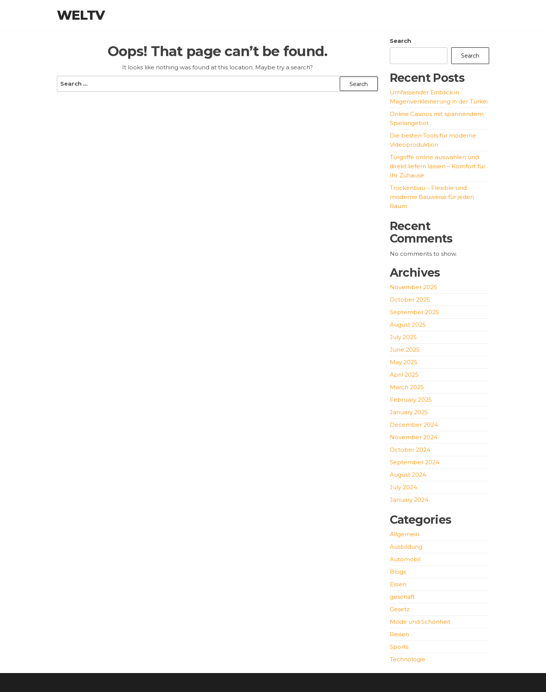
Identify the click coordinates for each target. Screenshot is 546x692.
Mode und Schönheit (420, 621)
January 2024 (409, 499)
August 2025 (408, 324)
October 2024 (410, 449)
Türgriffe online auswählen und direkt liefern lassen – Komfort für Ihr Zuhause (437, 166)
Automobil (405, 559)
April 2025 (404, 374)
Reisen (399, 634)
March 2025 (407, 387)
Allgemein (404, 534)
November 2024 (414, 437)
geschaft (402, 596)
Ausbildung (406, 546)
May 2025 (403, 362)
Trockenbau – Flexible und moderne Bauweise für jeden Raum (432, 197)
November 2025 (413, 287)
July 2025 (403, 337)
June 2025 (405, 349)
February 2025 (411, 399)
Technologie (407, 659)
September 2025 (414, 312)
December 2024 (414, 424)
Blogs (398, 571)
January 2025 (409, 412)
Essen (398, 584)
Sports (399, 646)
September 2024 (414, 462)
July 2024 (403, 487)
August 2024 (408, 474)
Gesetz (400, 609)
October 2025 (410, 299)
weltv (81, 15)
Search (400, 40)
